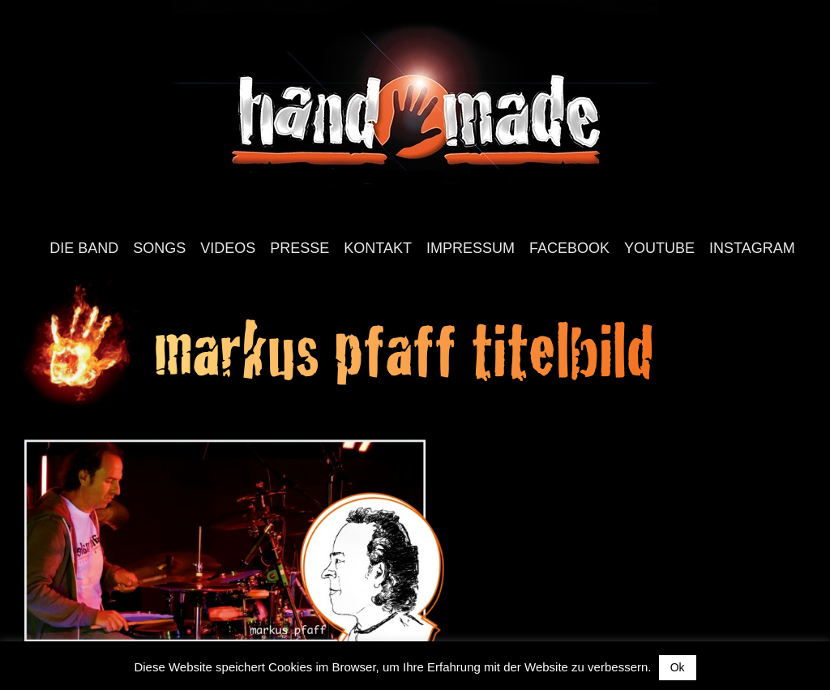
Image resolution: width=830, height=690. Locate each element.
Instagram (752, 248)
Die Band (83, 248)
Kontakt (378, 248)
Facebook (569, 248)
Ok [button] (677, 667)
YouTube (659, 248)
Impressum (470, 248)
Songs (159, 248)
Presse (299, 248)
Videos (227, 248)
